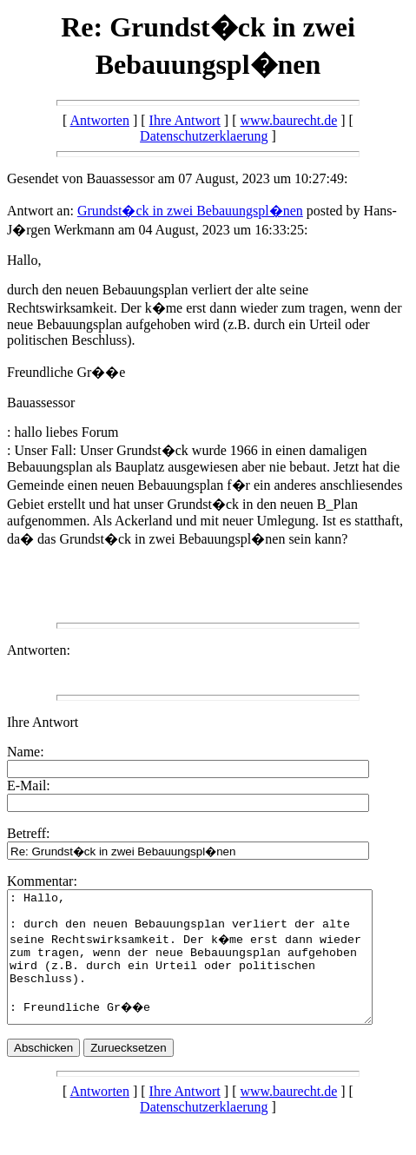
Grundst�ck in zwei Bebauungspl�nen (190, 210)
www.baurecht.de (288, 120)
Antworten (99, 120)
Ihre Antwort (185, 120)
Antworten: (38, 650)
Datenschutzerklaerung (203, 136)
